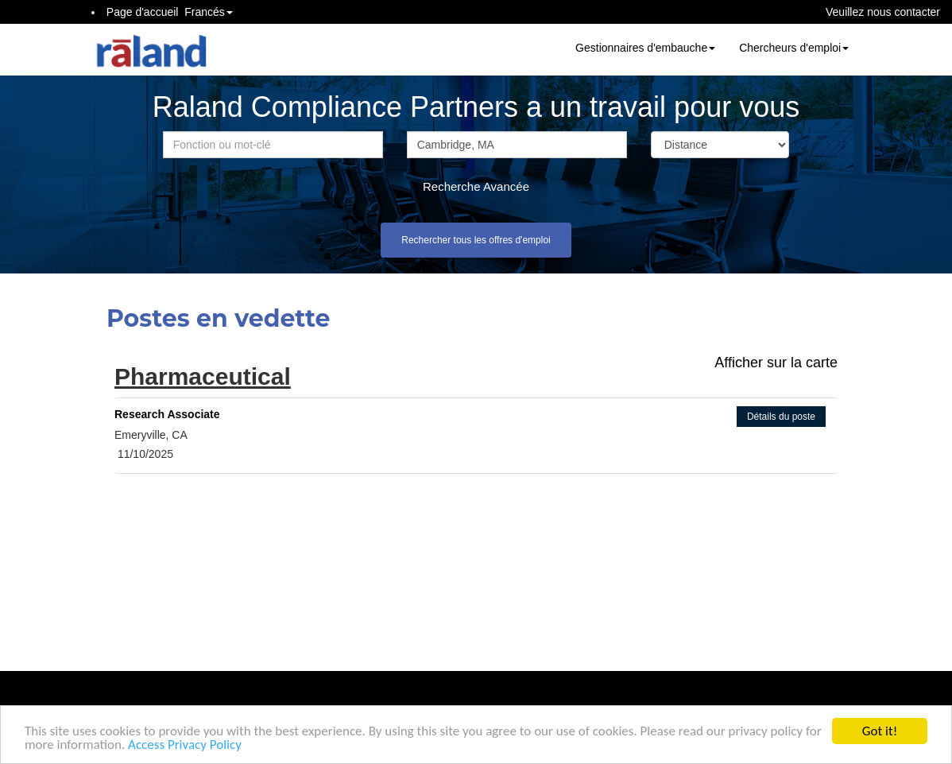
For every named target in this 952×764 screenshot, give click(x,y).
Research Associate (167, 414)
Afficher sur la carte (776, 362)
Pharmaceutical (202, 376)
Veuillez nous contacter (883, 12)
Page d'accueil (142, 12)
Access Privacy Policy (185, 744)
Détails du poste (781, 416)
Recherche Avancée (476, 186)
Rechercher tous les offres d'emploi (476, 240)
